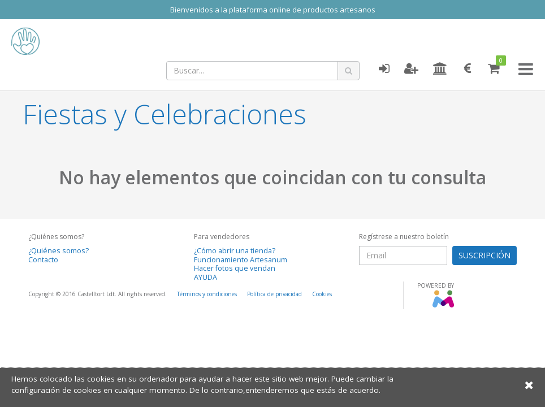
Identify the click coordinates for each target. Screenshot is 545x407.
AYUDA (205, 277)
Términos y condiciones (207, 294)
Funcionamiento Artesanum (240, 260)
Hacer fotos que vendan (234, 268)
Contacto (43, 260)
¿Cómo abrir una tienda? (234, 251)
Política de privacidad (274, 294)
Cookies (322, 294)
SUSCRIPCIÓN (485, 255)
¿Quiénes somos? (58, 251)
